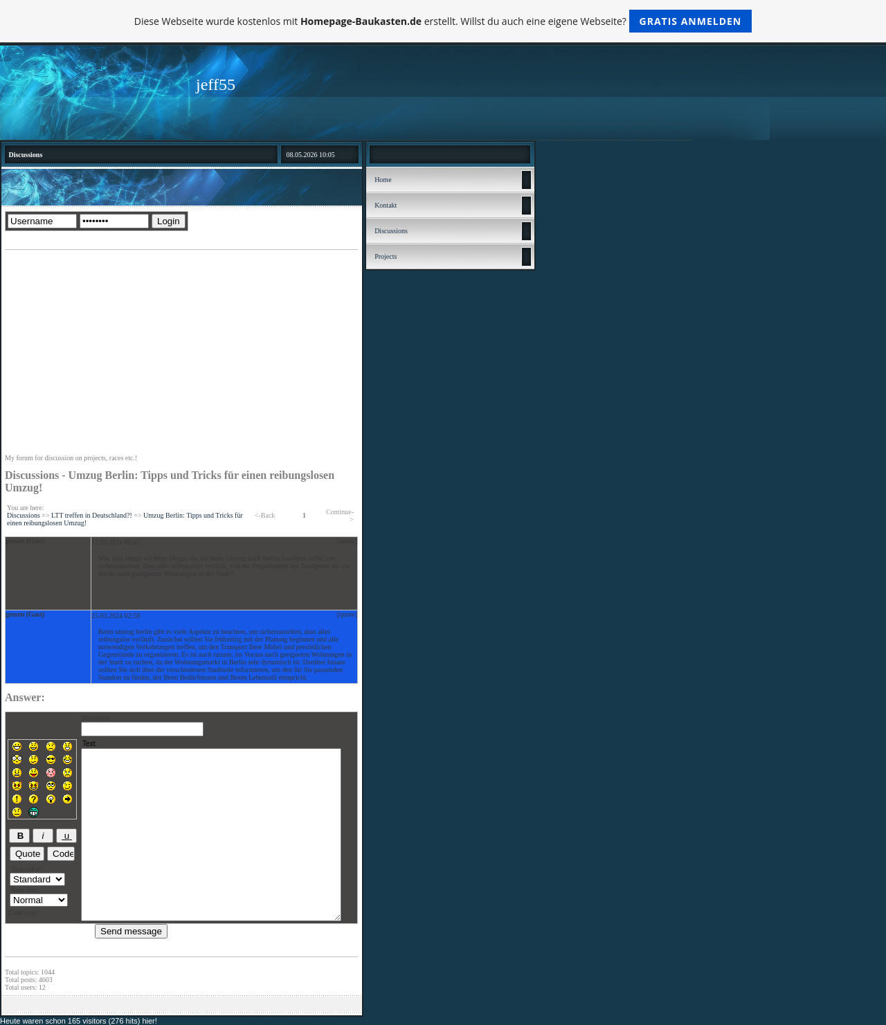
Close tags (22, 912)
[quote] (347, 541)
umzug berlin (133, 631)
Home (382, 179)
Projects (385, 256)
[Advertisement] (181, 354)
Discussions (23, 515)
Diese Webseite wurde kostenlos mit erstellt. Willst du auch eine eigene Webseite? (443, 21)
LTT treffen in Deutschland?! (91, 515)
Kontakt (385, 205)
